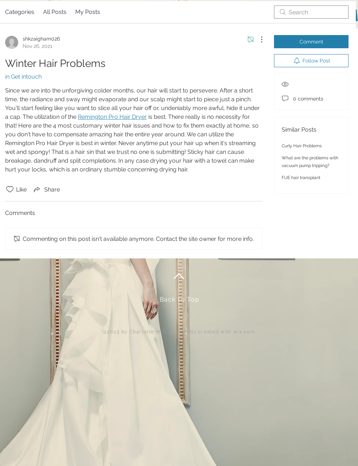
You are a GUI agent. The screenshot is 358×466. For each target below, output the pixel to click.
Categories (19, 11)
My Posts (87, 11)
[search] (311, 12)
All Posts (54, 11)
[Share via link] (46, 189)
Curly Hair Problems (302, 145)
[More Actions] (258, 39)
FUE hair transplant (301, 177)
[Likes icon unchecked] (10, 189)
